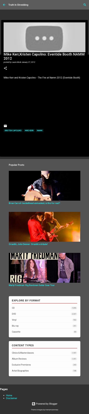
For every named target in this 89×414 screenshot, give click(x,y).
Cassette (44, 331)
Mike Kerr (29, 130)
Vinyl (44, 320)
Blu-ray (44, 325)
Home (9, 395)
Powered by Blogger (44, 403)
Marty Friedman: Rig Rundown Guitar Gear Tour (32, 285)
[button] (5, 68)
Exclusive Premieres (44, 364)
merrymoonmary (51, 410)
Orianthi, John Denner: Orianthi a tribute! (28, 244)
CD (44, 308)
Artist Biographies (44, 370)
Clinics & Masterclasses (44, 352)
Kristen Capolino (13, 130)
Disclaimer (11, 398)
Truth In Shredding (18, 4)
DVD (44, 314)
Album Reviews (44, 358)
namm (39, 130)
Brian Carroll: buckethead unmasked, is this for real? (34, 203)
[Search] (85, 4)
